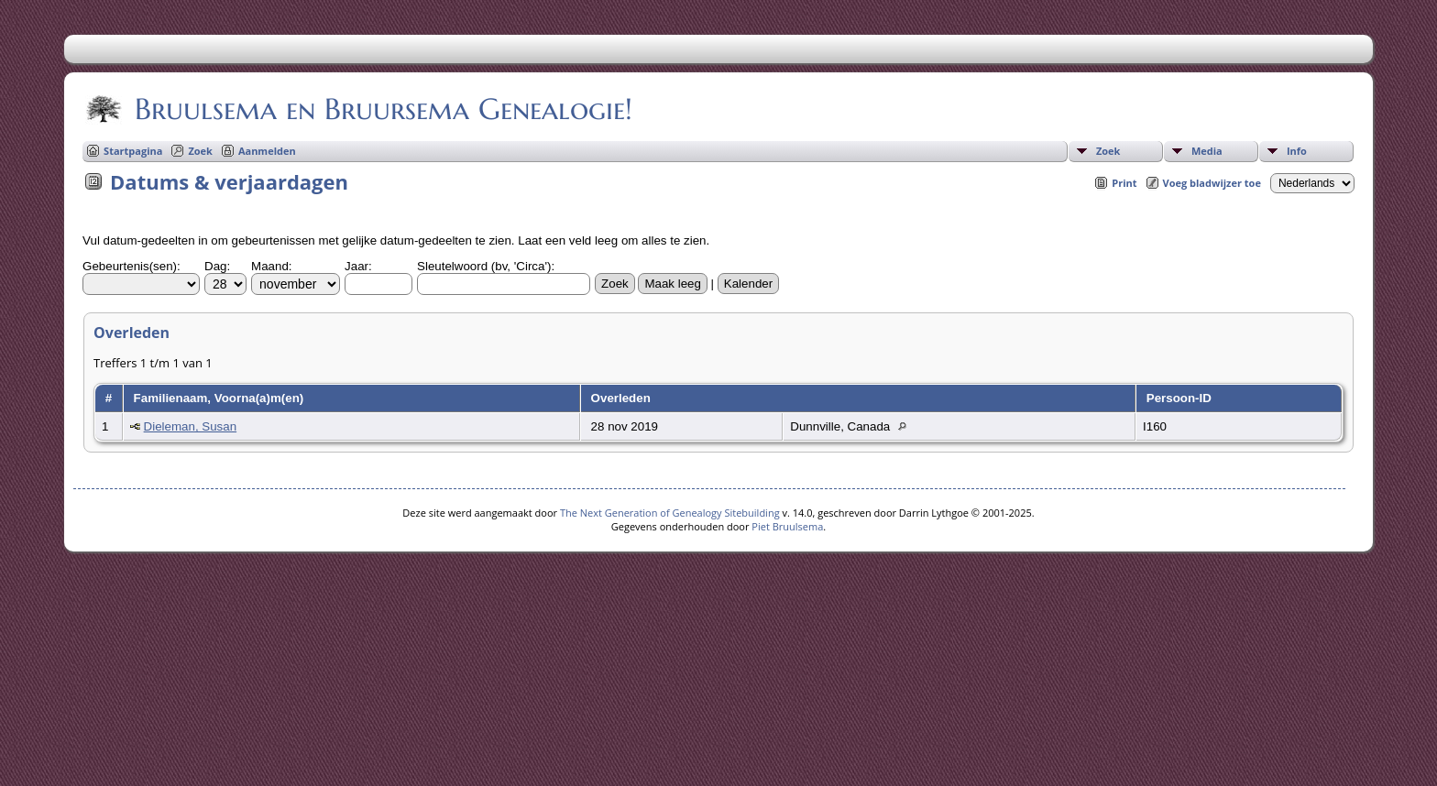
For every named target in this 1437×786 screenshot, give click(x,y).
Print (1124, 183)
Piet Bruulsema (787, 526)
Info (1297, 151)
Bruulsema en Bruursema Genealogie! (382, 109)
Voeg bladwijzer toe (1212, 183)
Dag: (217, 266)
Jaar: (358, 266)
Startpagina (133, 151)
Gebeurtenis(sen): (131, 266)
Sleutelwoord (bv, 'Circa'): (485, 266)
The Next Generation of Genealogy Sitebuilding (670, 512)
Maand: (271, 266)
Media (1207, 151)
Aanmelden (267, 151)
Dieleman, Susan (190, 426)
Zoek (1108, 151)
